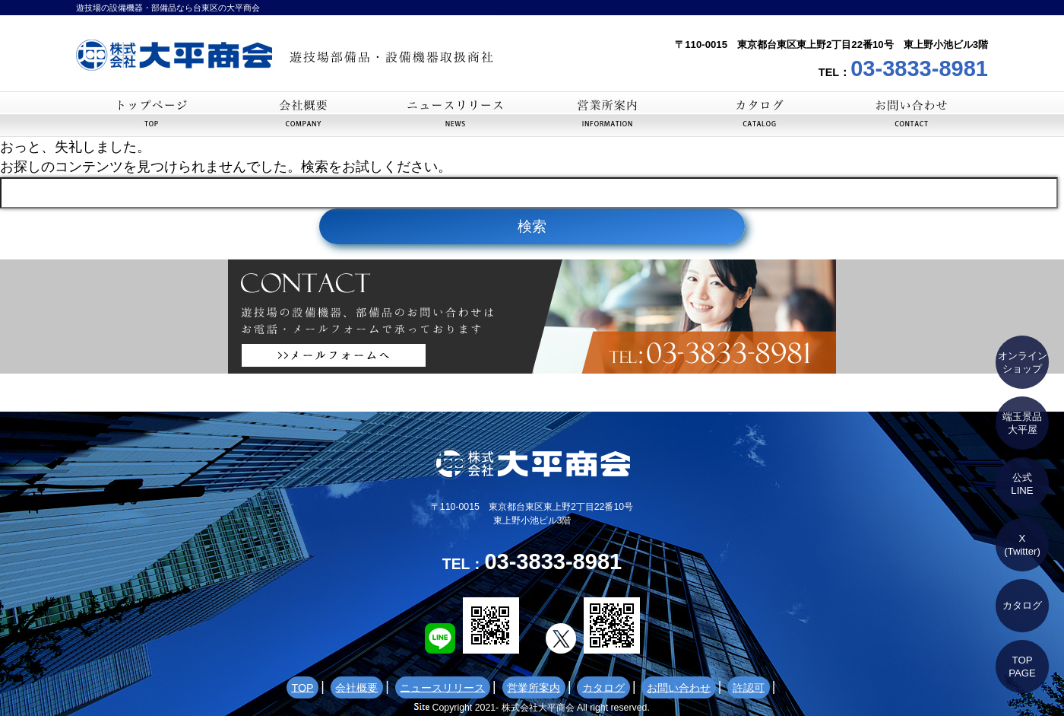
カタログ (760, 114)
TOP (152, 114)
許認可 (696, 688)
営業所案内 (608, 114)
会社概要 (304, 114)
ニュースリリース (456, 114)
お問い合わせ (912, 114)
